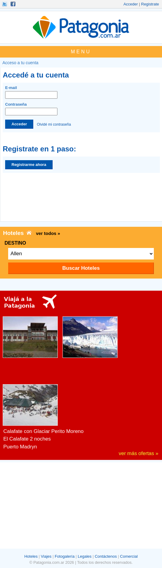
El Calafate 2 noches (27, 439)
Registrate (150, 4)
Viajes (46, 556)
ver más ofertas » (138, 453)
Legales (85, 556)
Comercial (129, 556)
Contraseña (31, 108)
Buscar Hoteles (81, 268)
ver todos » (48, 233)
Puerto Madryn (20, 447)
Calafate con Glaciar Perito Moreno (43, 431)
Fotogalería (65, 556)
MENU (81, 51)
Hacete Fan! (14, 4)
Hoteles (30, 556)
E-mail (31, 92)
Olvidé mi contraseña (54, 124)
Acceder (130, 4)
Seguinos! (5, 4)
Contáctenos (106, 556)
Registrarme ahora (28, 164)
